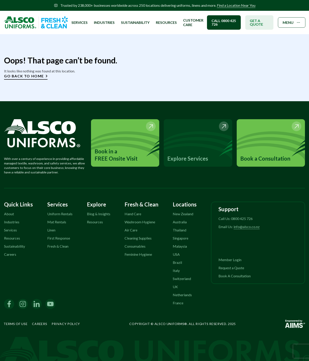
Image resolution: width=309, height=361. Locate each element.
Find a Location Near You (236, 5)
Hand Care (133, 214)
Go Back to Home (26, 76)
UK (175, 287)
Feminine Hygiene (138, 254)
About (9, 214)
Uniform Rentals (60, 214)
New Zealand (183, 214)
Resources (166, 22)
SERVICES (79, 22)
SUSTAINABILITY (135, 22)
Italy (176, 270)
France (178, 303)
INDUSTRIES (104, 22)
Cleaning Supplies (138, 238)
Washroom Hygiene (140, 222)
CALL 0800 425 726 (223, 22)
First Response (58, 238)
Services (10, 230)
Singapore (180, 238)
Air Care (131, 230)
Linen (51, 230)
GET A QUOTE (256, 22)
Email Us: (239, 226)
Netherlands (182, 295)
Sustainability (14, 246)
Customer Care (193, 22)
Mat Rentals (56, 222)
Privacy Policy (66, 324)
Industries (11, 222)
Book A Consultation (234, 276)
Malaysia (180, 246)
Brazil (177, 262)
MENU (292, 22)
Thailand (179, 230)
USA (176, 254)
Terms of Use (15, 324)
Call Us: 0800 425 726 (235, 218)
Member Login (229, 260)
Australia (180, 222)
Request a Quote (231, 268)
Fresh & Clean (57, 246)
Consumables (135, 246)
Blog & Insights (98, 214)
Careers (10, 254)
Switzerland (182, 278)
